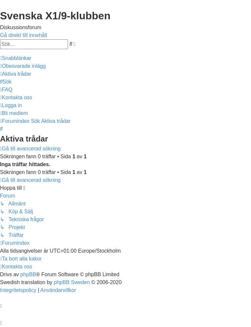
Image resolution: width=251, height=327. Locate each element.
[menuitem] (23, 66)
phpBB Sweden (72, 282)
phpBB (28, 274)
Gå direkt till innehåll (23, 35)
